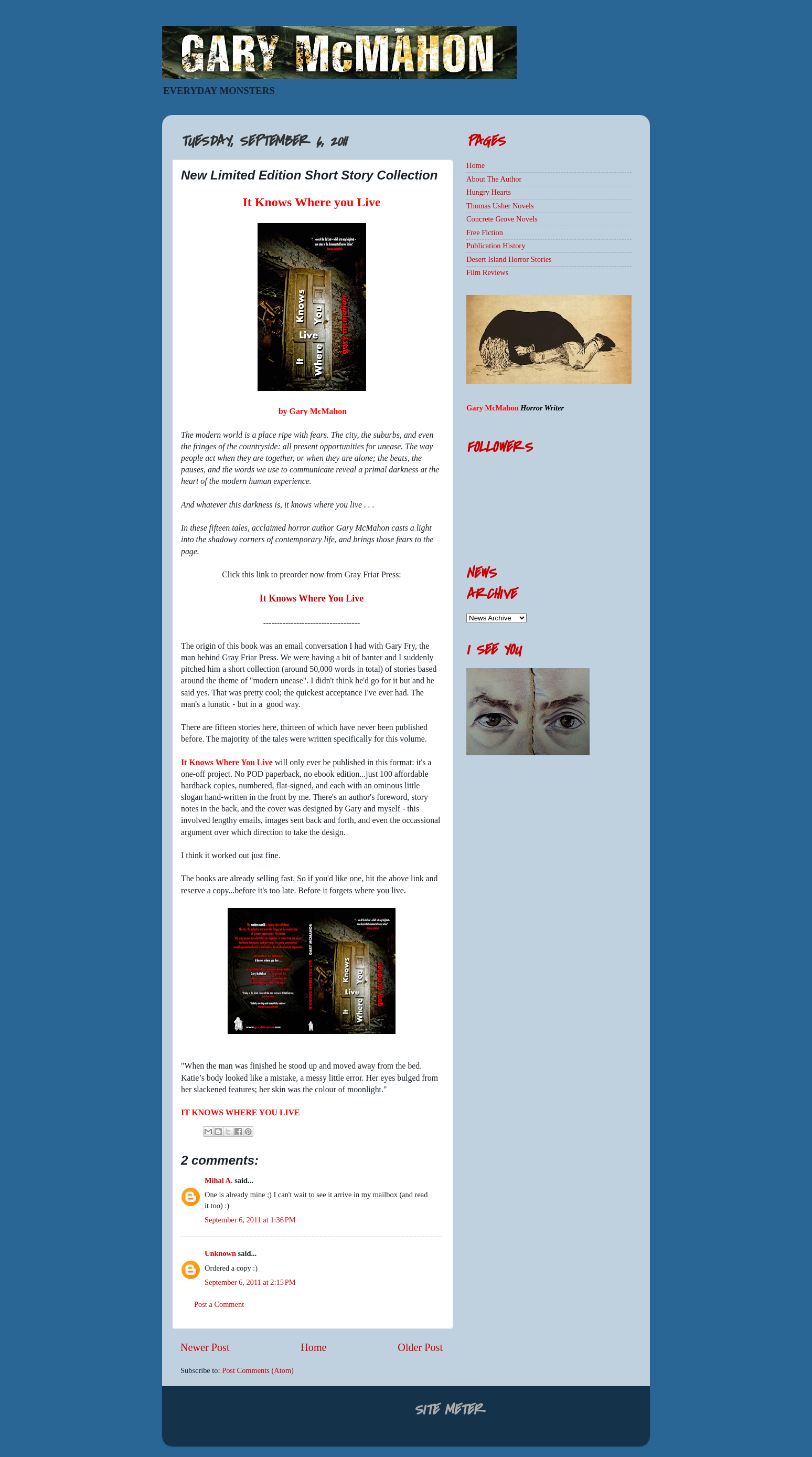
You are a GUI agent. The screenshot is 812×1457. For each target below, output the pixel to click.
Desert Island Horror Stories (509, 259)
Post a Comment (219, 1304)
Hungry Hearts (488, 192)
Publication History (495, 245)
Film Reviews (487, 272)
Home (313, 1347)
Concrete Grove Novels (502, 219)
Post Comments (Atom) (258, 1370)
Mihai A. (219, 1180)
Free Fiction (484, 232)
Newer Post (205, 1347)
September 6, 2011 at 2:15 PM (250, 1282)
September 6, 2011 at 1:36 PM (250, 1220)
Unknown (220, 1253)
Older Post (420, 1347)
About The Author (493, 179)
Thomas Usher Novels (500, 206)
